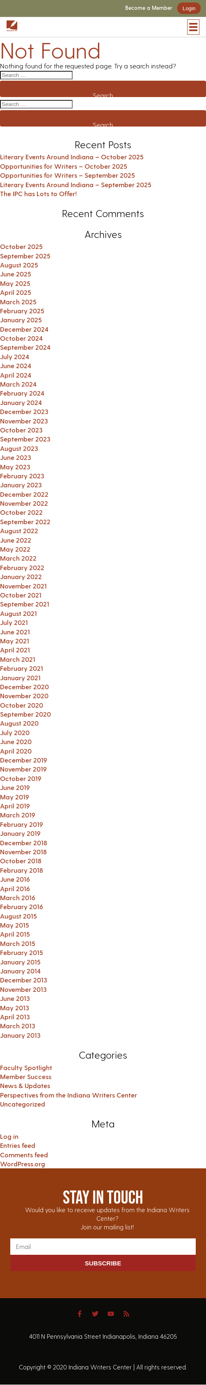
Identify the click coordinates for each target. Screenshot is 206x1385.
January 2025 (21, 320)
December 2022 (24, 494)
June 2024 (15, 365)
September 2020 (25, 714)
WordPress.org (22, 1164)
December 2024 (24, 329)
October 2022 (21, 512)
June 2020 (16, 741)
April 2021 (15, 650)
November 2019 (23, 769)
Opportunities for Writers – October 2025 (63, 166)
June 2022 (15, 540)
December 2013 (23, 980)
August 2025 (19, 265)
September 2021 (24, 604)
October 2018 (20, 860)
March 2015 (17, 943)
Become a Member (148, 8)
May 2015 (14, 925)
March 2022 (18, 558)
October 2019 (20, 778)
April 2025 (15, 292)
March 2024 (18, 384)
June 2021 (15, 632)
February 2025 (22, 311)
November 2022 (24, 503)
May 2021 (14, 641)
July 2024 (14, 356)
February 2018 (21, 870)
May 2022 (15, 549)
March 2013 (17, 1026)
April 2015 (15, 934)
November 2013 (23, 989)
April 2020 (16, 751)
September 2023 (25, 439)
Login (189, 8)
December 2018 (23, 842)
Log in (9, 1136)
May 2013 (14, 1008)
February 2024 (22, 393)
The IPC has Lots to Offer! (38, 193)
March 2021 (17, 659)
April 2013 (15, 1017)
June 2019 (15, 787)
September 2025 (25, 256)
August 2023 (19, 448)
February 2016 (21, 906)
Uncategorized (22, 1104)
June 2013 (15, 998)
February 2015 (21, 952)
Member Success (25, 1076)
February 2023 (22, 476)
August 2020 (19, 723)
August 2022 (19, 530)
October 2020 (21, 705)
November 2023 (24, 421)
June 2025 (15, 274)
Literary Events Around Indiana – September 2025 (75, 184)
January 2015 (20, 962)
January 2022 (21, 576)
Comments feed (24, 1155)
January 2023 (21, 485)
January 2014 (20, 971)
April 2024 (15, 375)
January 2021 (20, 677)
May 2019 (14, 797)
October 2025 (21, 246)
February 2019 (21, 824)
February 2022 (22, 567)
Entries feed (17, 1145)
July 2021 (14, 622)
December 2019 (23, 760)
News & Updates (25, 1085)
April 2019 (15, 806)
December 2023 (24, 411)
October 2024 (21, 338)
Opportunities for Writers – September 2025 (67, 175)
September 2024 (25, 347)
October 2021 (20, 595)
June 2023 (15, 457)
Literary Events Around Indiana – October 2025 (72, 157)
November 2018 (23, 851)
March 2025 (18, 302)
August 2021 (18, 613)
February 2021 (21, 668)
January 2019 (20, 833)
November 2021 (23, 586)
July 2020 (15, 732)
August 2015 (18, 916)
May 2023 (15, 467)
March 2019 (17, 815)
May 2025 (15, 283)
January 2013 (20, 1035)
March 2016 (17, 897)
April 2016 (15, 888)
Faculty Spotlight (26, 1067)
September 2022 (25, 521)
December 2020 (24, 686)
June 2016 (15, 879)
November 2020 (24, 695)
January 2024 (21, 402)
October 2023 (21, 430)
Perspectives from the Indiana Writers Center (68, 1095)
